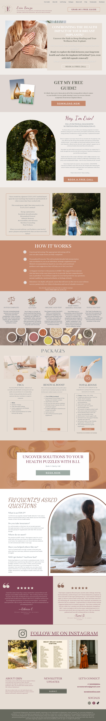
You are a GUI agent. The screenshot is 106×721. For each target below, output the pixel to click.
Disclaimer (102, 2)
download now (68, 103)
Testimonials (93, 2)
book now (53, 473)
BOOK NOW (88, 429)
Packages (71, 2)
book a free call (76, 66)
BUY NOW (20, 428)
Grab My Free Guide (84, 9)
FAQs (85, 2)
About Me (54, 2)
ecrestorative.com (92, 692)
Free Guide (47, 2)
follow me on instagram (64, 633)
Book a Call (79, 2)
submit (53, 691)
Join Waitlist (54, 429)
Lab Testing (63, 2)
